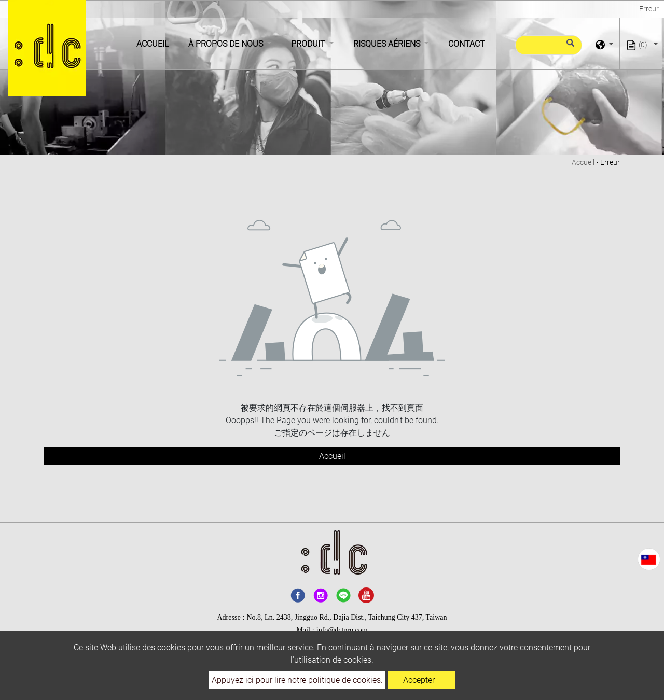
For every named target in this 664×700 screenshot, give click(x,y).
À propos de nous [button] (226, 44)
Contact (466, 44)
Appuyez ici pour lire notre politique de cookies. (297, 680)
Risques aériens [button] (387, 44)
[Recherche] (548, 45)
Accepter (419, 680)
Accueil (154, 43)
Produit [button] (309, 44)
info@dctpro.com (342, 630)
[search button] (568, 47)
